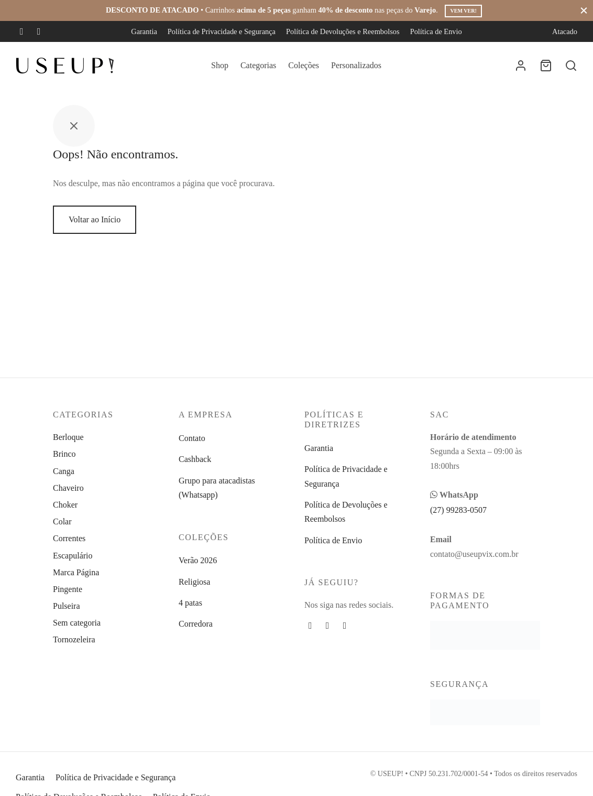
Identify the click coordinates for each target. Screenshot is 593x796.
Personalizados (356, 65)
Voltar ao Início (94, 219)
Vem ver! (463, 11)
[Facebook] (22, 31)
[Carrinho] (546, 65)
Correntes (69, 538)
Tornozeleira (74, 639)
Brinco (64, 453)
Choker (65, 504)
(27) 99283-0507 (458, 509)
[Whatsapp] (345, 625)
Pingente (67, 589)
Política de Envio (436, 31)
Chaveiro (68, 487)
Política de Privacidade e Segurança (222, 31)
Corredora (196, 623)
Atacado (564, 31)
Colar (62, 521)
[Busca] (571, 65)
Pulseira (66, 605)
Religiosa (194, 581)
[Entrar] (520, 65)
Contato (192, 438)
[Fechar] (584, 10)
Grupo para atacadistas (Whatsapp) (217, 487)
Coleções (303, 65)
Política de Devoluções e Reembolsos (343, 31)
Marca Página (76, 572)
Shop (219, 65)
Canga (63, 471)
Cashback (195, 459)
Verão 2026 (198, 560)
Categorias (258, 65)
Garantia (144, 31)
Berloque (68, 437)
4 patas (190, 602)
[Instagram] (39, 31)
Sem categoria (77, 622)
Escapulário (73, 555)
